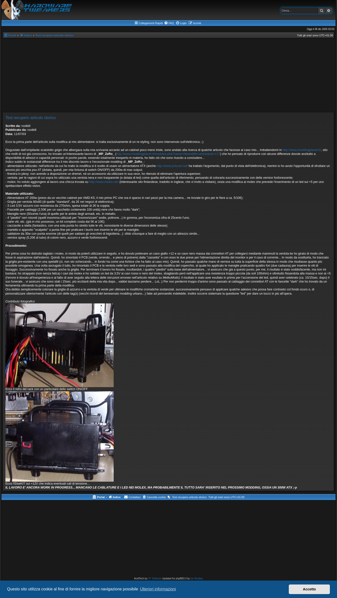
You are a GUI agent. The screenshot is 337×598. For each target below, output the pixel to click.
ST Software (155, 578)
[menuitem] (169, 23)
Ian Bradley (196, 578)
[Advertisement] (168, 75)
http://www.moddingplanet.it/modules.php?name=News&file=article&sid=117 (168, 154)
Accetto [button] (309, 589)
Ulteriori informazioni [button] (158, 589)
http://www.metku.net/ (104, 182)
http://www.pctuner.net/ (172, 166)
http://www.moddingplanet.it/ (302, 150)
